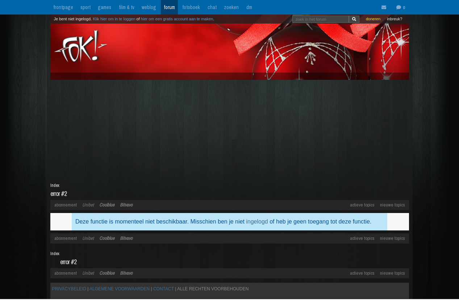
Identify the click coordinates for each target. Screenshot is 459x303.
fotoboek (191, 7)
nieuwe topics (392, 205)
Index (54, 185)
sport (85, 7)
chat (212, 7)
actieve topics (362, 205)
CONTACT (163, 288)
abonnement (65, 205)
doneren (373, 19)
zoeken (231, 7)
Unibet (88, 205)
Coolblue (106, 205)
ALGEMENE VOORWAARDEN (119, 288)
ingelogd (257, 221)
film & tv (126, 7)
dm (249, 7)
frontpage (63, 7)
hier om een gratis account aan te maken (177, 19)
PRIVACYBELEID (69, 288)
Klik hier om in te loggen (114, 19)
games (104, 7)
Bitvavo (126, 205)
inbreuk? (394, 19)
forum (169, 7)
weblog (149, 7)
